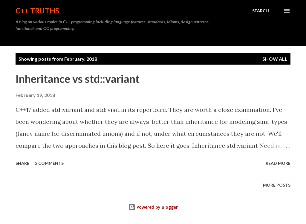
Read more (278, 163)
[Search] (260, 10)
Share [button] (22, 163)
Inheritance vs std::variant (78, 78)
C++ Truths (37, 10)
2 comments (49, 163)
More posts (276, 185)
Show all (274, 59)
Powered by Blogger (153, 207)
